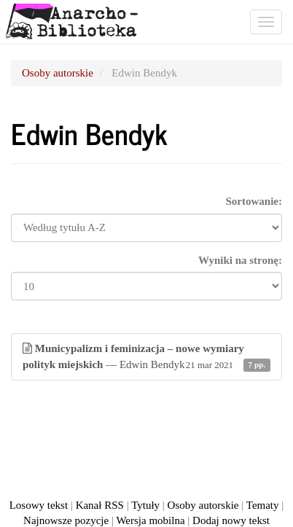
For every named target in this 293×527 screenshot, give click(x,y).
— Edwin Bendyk (146, 357)
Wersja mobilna (150, 520)
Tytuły (145, 505)
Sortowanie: (254, 201)
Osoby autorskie (57, 73)
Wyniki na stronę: (240, 260)
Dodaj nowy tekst (231, 520)
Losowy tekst (38, 505)
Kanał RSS (100, 505)
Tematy (262, 505)
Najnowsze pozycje (66, 520)
